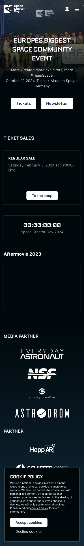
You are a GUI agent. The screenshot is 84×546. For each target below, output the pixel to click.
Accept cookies (28, 522)
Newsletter (57, 103)
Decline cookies (28, 531)
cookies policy (39, 508)
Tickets (23, 103)
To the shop (42, 195)
